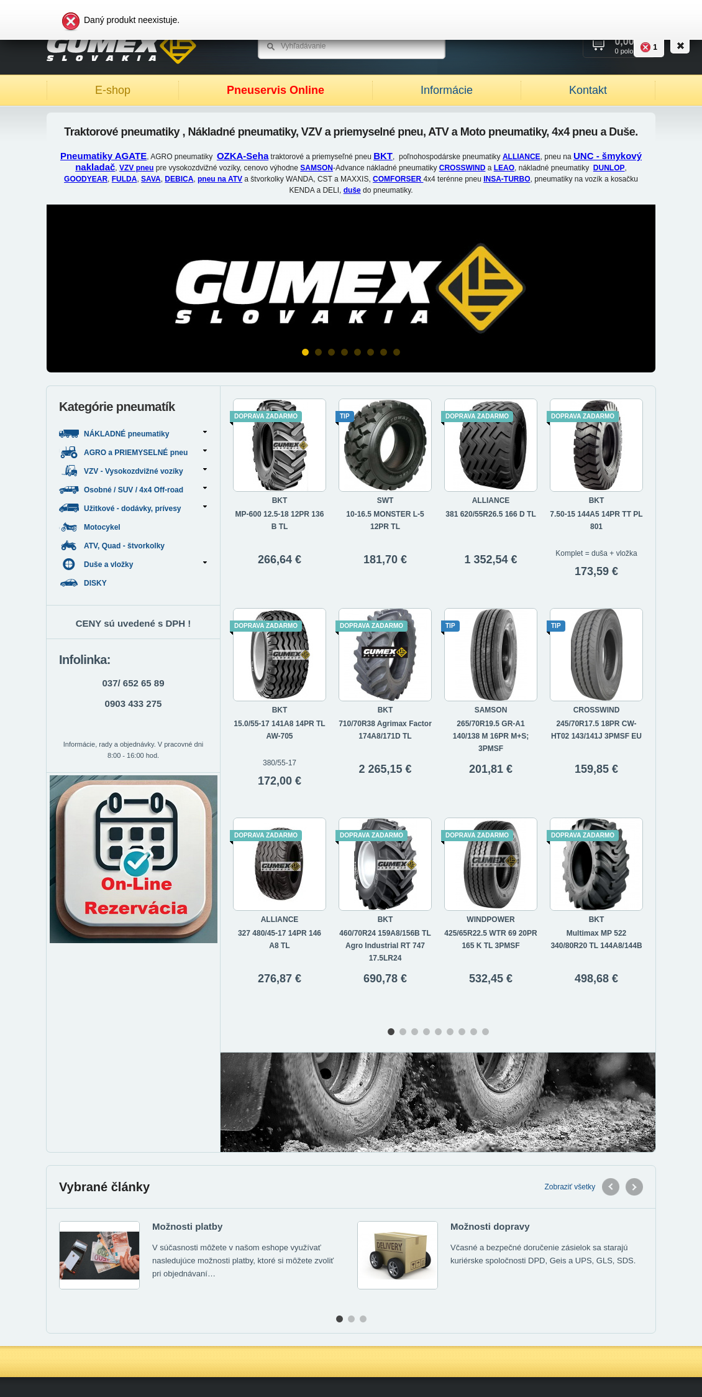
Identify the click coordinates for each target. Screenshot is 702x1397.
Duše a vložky (133, 564)
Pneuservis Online (275, 90)
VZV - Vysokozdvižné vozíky (133, 471)
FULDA (124, 179)
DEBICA (179, 179)
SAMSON (316, 168)
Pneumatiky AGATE (103, 155)
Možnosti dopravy (490, 1226)
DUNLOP (609, 168)
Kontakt (588, 90)
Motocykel (90, 527)
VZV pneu (136, 168)
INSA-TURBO (506, 179)
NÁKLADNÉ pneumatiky (133, 434)
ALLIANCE (521, 156)
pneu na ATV (220, 179)
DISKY (84, 583)
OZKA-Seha (242, 155)
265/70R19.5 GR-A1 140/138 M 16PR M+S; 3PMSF (491, 736)
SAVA (151, 179)
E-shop (112, 90)
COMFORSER (398, 179)
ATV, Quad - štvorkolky (112, 545)
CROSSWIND (462, 168)
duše (352, 190)
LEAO (504, 168)
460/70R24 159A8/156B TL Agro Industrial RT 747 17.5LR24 (385, 945)
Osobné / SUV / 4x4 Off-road (133, 490)
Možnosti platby (187, 1226)
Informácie (447, 90)
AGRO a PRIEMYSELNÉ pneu (133, 452)
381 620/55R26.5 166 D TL (490, 514)
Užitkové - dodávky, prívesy (133, 508)
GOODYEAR (85, 179)
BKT (383, 155)
